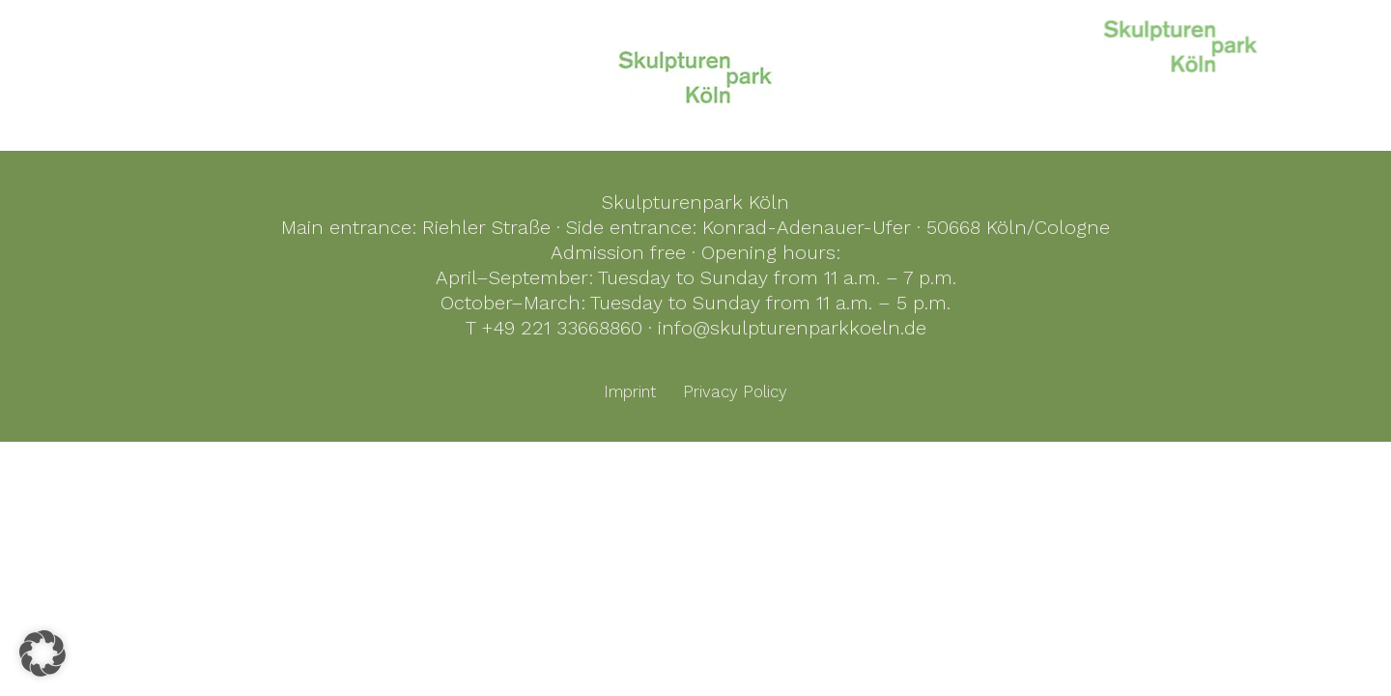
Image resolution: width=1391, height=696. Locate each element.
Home (829, 42)
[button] (42, 653)
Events (1288, 42)
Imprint (630, 391)
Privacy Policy (735, 391)
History (1032, 42)
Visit (1216, 42)
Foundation (1129, 42)
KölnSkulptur (929, 42)
